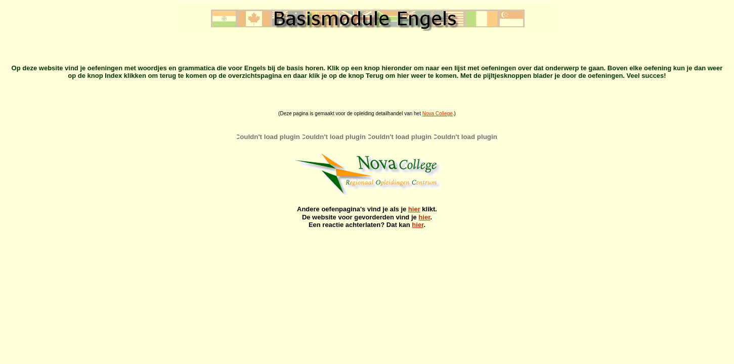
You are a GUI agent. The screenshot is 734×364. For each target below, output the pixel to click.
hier (414, 209)
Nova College (437, 113)
